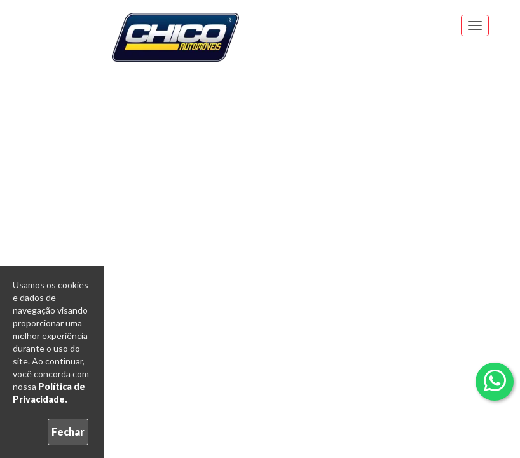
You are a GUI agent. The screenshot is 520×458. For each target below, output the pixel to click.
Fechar (68, 432)
